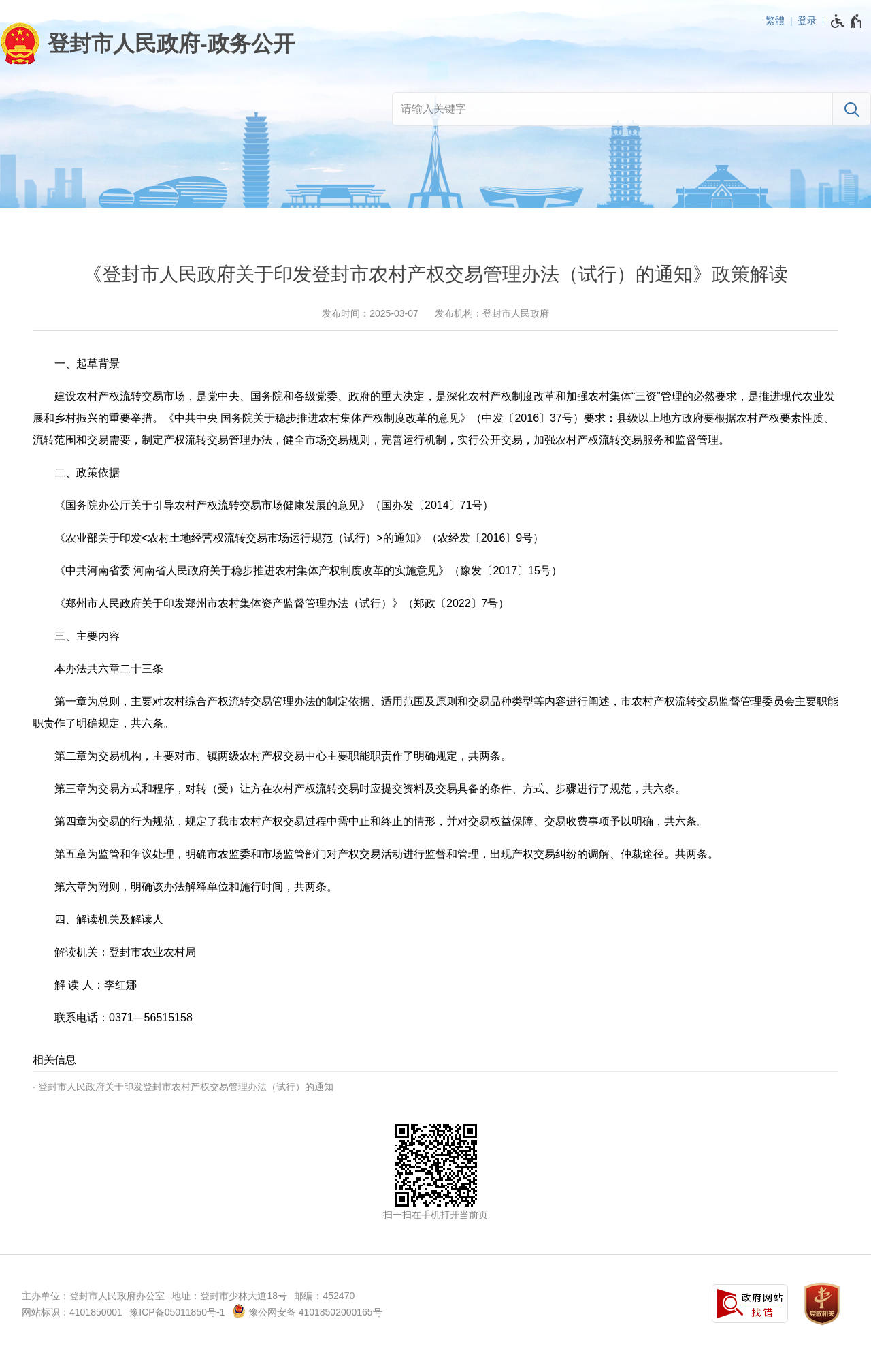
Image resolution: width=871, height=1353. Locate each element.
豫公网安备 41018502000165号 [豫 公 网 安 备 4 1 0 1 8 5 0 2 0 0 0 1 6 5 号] (307, 1311)
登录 (807, 20)
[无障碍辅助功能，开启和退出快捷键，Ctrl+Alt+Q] (846, 21)
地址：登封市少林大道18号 (229, 1295)
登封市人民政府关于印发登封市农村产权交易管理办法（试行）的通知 (185, 1086)
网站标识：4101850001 (72, 1312)
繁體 (775, 20)
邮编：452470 (324, 1295)
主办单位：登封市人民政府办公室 (93, 1295)
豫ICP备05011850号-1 (177, 1312)
